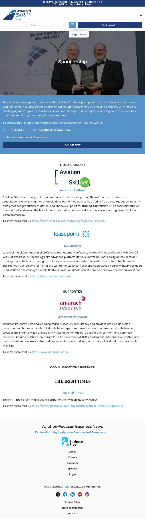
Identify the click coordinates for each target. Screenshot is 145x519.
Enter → (35, 25)
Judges (72, 474)
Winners (72, 457)
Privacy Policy (72, 502)
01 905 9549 (16, 130)
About (72, 451)
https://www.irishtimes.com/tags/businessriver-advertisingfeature (77, 406)
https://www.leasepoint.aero (51, 276)
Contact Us (72, 513)
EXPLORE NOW (72, 145)
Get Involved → (110, 25)
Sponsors (72, 468)
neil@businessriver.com (55, 130)
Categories (72, 462)
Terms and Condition (72, 507)
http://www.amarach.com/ (49, 352)
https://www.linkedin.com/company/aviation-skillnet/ (68, 221)
